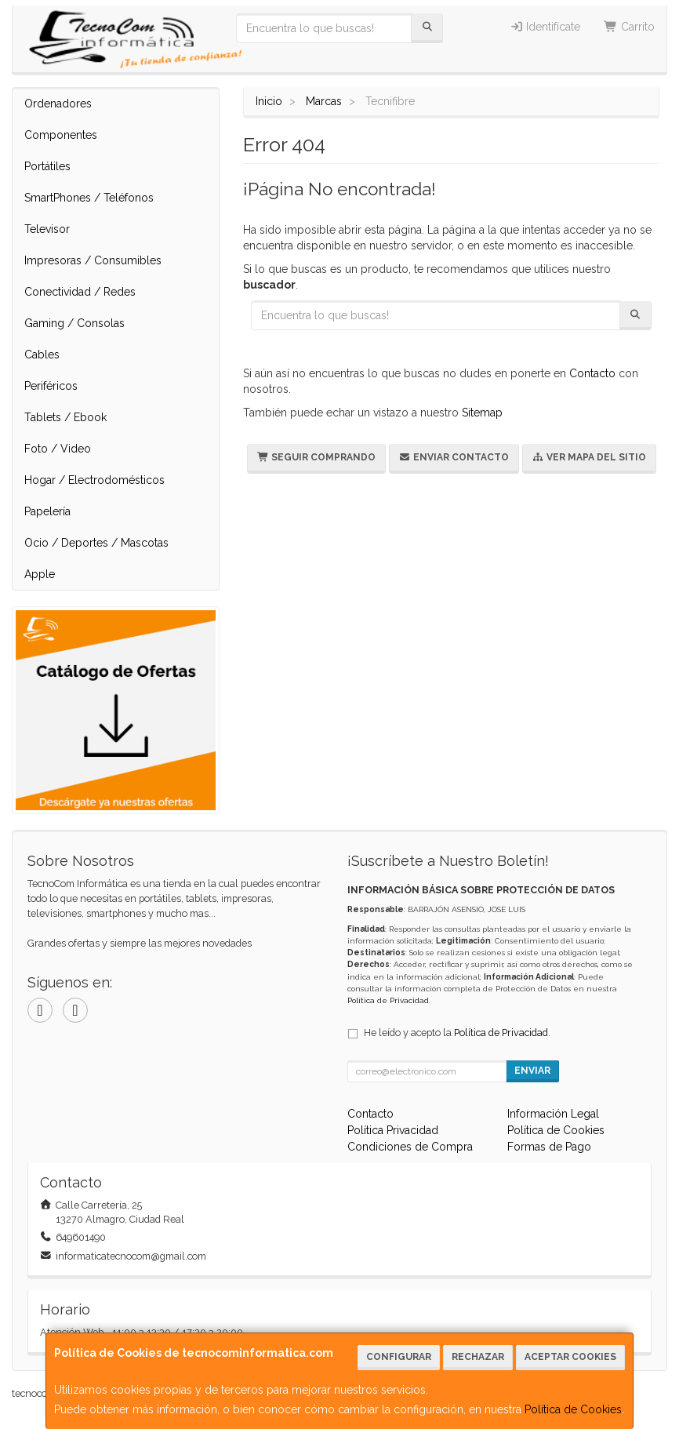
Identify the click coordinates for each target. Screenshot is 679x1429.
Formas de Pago (549, 1146)
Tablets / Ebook (65, 417)
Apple (39, 574)
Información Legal (553, 1113)
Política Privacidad (392, 1130)
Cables (42, 354)
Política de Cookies (573, 1409)
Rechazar (478, 1356)
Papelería (47, 511)
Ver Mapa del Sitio (589, 457)
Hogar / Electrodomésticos (94, 480)
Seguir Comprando (316, 457)
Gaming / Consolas (74, 323)
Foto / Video (57, 448)
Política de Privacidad (388, 1000)
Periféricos (51, 386)
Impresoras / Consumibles (93, 260)
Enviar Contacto (454, 457)
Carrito (629, 26)
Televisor (47, 229)
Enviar (532, 1070)
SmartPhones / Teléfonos (89, 197)
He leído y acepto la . (457, 1032)
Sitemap (482, 412)
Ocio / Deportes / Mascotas (96, 542)
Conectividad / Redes (80, 291)
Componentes (60, 135)
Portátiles (47, 166)
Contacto (592, 373)
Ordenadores (58, 103)
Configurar (398, 1356)
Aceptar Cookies (570, 1356)
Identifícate (545, 26)
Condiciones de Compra (410, 1146)
